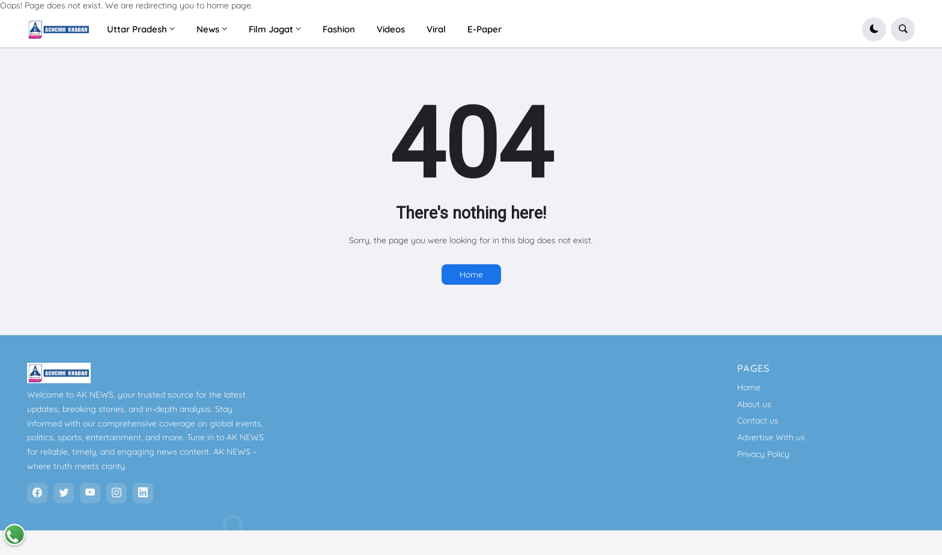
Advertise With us (771, 437)
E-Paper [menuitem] (484, 29)
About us (754, 404)
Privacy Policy (763, 454)
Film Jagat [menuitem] (271, 29)
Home (471, 274)
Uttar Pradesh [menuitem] (137, 29)
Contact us (758, 420)
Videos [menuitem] (391, 29)
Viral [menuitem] (436, 29)
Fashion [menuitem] (339, 29)
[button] (874, 29)
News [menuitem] (207, 29)
